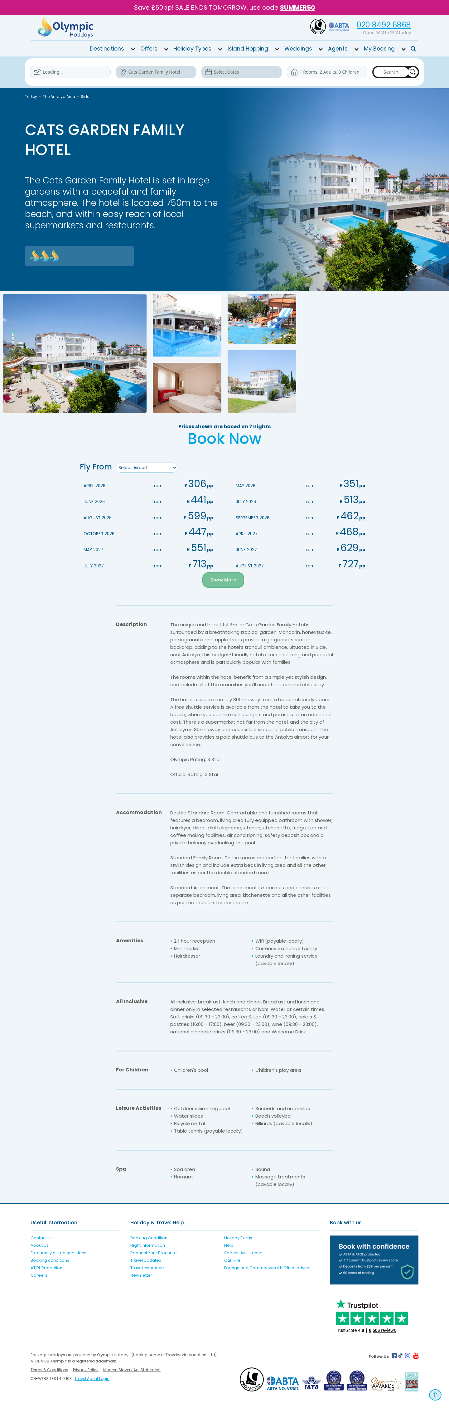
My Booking (379, 48)
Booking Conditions (150, 1238)
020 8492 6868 (384, 25)
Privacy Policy (86, 1369)
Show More (223, 580)
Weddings (298, 48)
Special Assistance (243, 1253)
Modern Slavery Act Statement (132, 1369)
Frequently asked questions (58, 1253)
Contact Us (42, 1238)
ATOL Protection (46, 1268)
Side (85, 96)
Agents (338, 48)
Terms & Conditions (49, 1369)
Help (229, 1245)
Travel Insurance (147, 1268)
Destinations (107, 48)
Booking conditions (50, 1260)
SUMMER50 (297, 7)
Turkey (31, 96)
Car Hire (232, 1260)
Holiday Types (192, 48)
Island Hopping (248, 48)
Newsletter (141, 1275)
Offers (148, 48)
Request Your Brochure (153, 1253)
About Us (40, 1245)
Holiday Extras (238, 1238)
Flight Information (147, 1245)
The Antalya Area (59, 96)
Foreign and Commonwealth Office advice (267, 1268)
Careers (39, 1275)
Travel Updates (145, 1260)
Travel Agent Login (92, 1378)
